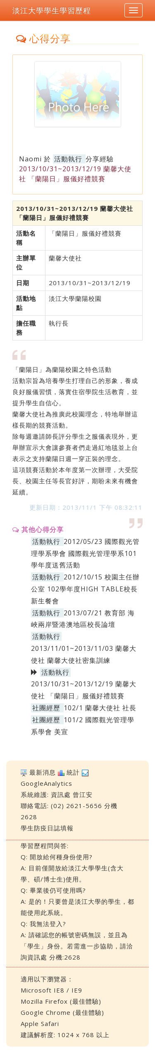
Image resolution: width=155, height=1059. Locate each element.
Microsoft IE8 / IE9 (51, 990)
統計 (73, 772)
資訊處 (61, 794)
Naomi (30, 158)
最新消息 (42, 772)
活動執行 (68, 158)
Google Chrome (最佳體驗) (62, 1012)
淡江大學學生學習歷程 (51, 10)
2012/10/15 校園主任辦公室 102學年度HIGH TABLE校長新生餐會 (85, 588)
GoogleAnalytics (46, 783)
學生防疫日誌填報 (47, 828)
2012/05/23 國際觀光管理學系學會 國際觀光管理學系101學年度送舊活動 (85, 553)
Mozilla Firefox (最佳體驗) (61, 1001)
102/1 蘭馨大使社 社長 (100, 707)
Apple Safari (40, 1023)
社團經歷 (46, 707)
